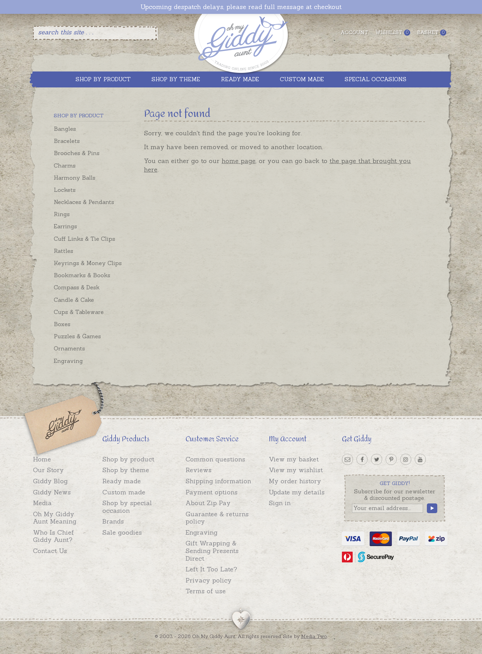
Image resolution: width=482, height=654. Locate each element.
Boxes (62, 324)
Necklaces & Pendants (84, 201)
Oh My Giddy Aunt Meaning (54, 518)
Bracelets (67, 140)
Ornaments (69, 348)
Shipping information (218, 481)
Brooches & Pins (77, 153)
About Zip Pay (208, 503)
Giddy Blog (50, 481)
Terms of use (206, 591)
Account (354, 32)
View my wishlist (296, 470)
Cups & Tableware (79, 311)
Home (42, 459)
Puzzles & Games (77, 336)
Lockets (65, 189)
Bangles (65, 128)
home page (239, 161)
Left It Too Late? (211, 569)
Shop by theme (125, 470)
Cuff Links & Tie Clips (84, 238)
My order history (295, 481)
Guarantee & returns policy (217, 518)
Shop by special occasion (127, 507)
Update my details (297, 492)
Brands (113, 521)
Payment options (212, 492)
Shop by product (128, 459)
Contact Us (50, 551)
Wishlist (392, 32)
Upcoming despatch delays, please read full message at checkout (241, 7)
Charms (65, 165)
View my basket (294, 459)
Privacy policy (209, 580)
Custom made (123, 492)
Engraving (68, 360)
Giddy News (52, 492)
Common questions (215, 459)
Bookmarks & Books (82, 275)
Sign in (280, 503)
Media (42, 503)
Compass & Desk (77, 287)
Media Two (314, 636)
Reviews (199, 470)
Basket (431, 32)
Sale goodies (122, 532)
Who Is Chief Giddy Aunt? (53, 536)
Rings (62, 214)
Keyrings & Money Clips (88, 263)
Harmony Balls (74, 177)
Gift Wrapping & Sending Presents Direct (212, 550)
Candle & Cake (74, 299)
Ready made (121, 481)
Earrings (65, 226)
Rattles (63, 250)
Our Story (48, 470)
